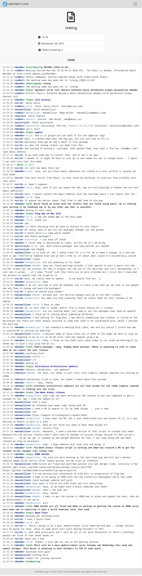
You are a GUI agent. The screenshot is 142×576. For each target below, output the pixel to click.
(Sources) (102, 571)
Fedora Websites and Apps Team (80, 571)
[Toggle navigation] (135, 4)
